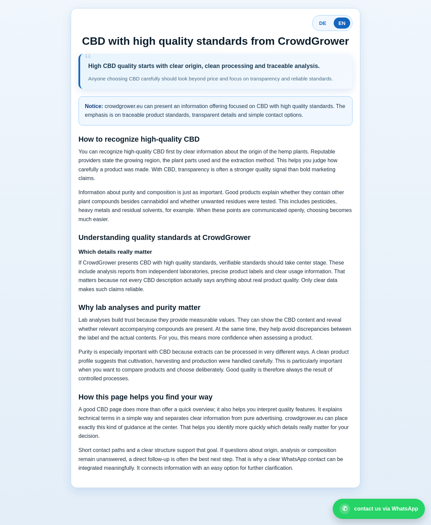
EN (341, 23)
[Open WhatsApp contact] (379, 509)
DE (322, 23)
